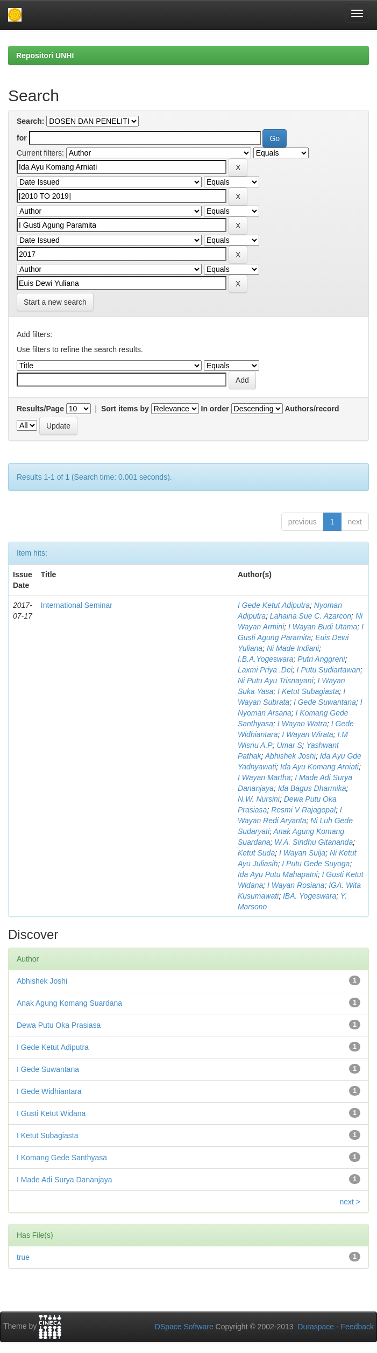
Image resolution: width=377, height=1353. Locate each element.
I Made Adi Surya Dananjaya (64, 1179)
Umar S (289, 745)
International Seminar (76, 605)
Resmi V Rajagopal (303, 809)
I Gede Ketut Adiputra (274, 605)
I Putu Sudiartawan (328, 669)
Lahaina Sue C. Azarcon (310, 616)
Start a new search (55, 302)
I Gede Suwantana (325, 702)
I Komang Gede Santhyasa (62, 1157)
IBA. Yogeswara (309, 896)
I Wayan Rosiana (295, 885)
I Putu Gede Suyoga (316, 863)
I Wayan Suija (302, 853)
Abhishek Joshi (290, 756)
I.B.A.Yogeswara (266, 659)
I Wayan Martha (264, 777)
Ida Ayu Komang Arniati (319, 766)
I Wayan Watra (302, 723)
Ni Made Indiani (293, 648)
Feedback (357, 1326)
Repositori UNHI (45, 55)
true (23, 1257)
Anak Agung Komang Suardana (69, 1003)
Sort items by (125, 408)
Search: (30, 121)
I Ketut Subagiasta (308, 691)
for (22, 138)
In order (215, 408)
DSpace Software (184, 1326)
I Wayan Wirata (307, 734)
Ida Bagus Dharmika (312, 788)
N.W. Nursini (259, 799)
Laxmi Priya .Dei (265, 669)
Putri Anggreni (321, 659)
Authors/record (311, 408)
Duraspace (315, 1326)
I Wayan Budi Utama (322, 626)
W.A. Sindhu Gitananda (313, 842)
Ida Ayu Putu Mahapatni (278, 874)
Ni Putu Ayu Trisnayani (276, 680)
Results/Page (40, 408)
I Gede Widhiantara (49, 1091)
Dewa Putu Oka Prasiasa (59, 1025)
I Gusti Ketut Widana (51, 1113)
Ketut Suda (256, 853)
